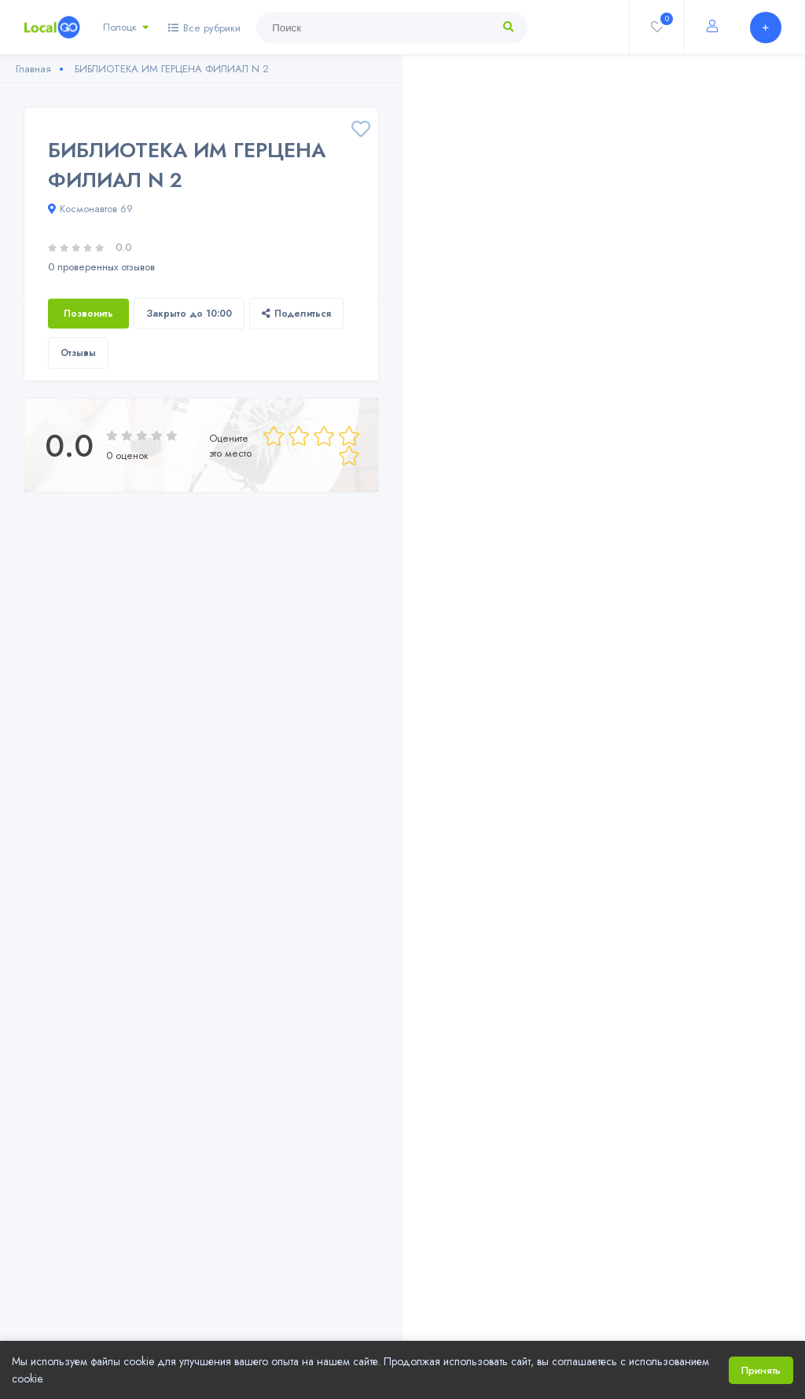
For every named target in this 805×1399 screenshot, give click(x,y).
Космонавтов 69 (90, 208)
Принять (761, 1370)
